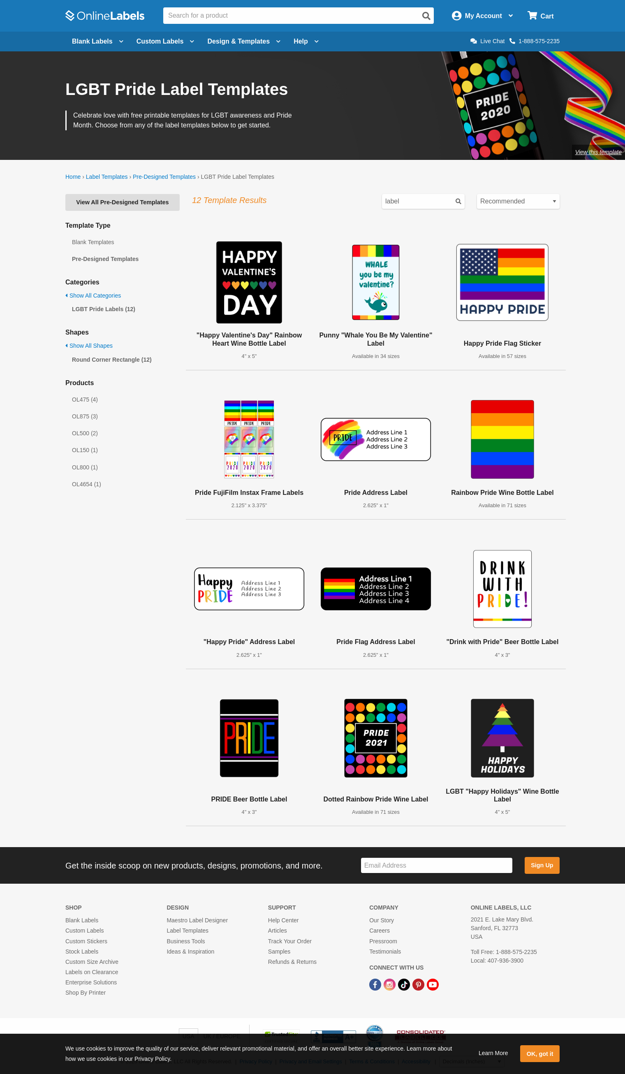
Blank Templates (93, 242)
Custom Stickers (86, 941)
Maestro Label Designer (197, 920)
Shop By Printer (85, 992)
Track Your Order (290, 941)
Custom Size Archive (91, 962)
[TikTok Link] (405, 984)
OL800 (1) (85, 467)
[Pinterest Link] (419, 984)
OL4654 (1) (86, 484)
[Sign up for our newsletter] (436, 865)
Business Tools (186, 941)
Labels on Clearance (91, 972)
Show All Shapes (89, 345)
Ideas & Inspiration (190, 951)
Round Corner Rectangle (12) (112, 359)
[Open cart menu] (540, 16)
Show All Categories (93, 295)
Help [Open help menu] (306, 41)
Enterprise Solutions (91, 982)
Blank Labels (81, 920)
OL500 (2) (85, 433)
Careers (379, 930)
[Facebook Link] (376, 984)
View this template (598, 152)
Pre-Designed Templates (164, 176)
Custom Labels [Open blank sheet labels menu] (165, 41)
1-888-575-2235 (534, 41)
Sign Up (542, 865)
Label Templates (107, 176)
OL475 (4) (85, 399)
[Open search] (426, 16)
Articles (277, 930)
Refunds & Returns (292, 962)
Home (73, 176)
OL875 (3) (85, 416)
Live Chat (487, 41)
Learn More (493, 1053)
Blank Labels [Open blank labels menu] (97, 41)
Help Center (283, 920)
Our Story (381, 920)
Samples (279, 951)
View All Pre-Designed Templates (122, 202)
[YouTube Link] (433, 984)
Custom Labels (84, 930)
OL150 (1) (85, 450)
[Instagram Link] (390, 984)
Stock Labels (81, 951)
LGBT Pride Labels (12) (103, 309)
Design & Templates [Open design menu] (243, 41)
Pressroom (383, 941)
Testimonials (385, 951)
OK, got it (540, 1054)
